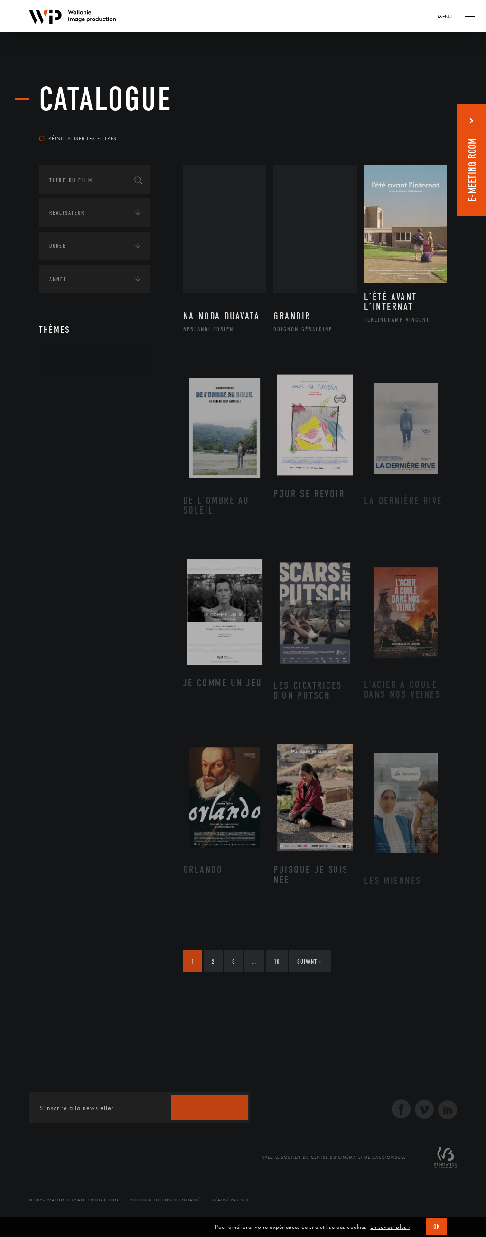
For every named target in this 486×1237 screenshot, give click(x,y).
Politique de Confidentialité (165, 1200)
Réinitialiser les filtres (78, 138)
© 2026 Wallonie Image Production (74, 1200)
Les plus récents (414, 125)
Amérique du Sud (85, 450)
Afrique (71, 419)
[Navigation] (448, 16)
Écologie (61, 512)
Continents (65, 391)
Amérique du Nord (88, 435)
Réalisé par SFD (230, 1200)
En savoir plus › (390, 1227)
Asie (64, 464)
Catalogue (105, 99)
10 (277, 961)
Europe (69, 480)
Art (53, 361)
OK (436, 1227)
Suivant (309, 961)
